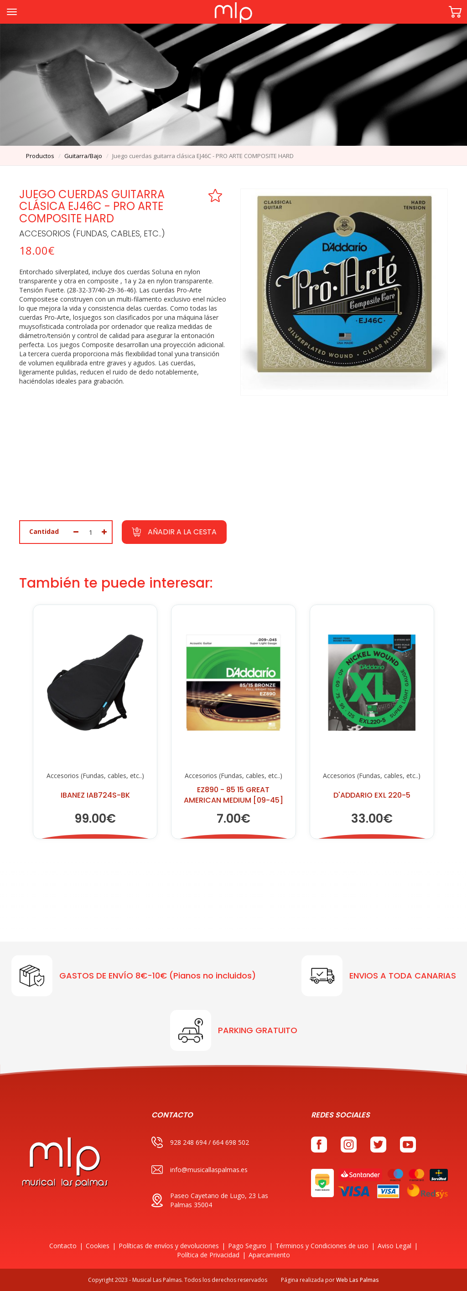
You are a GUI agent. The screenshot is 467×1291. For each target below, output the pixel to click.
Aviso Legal (394, 1245)
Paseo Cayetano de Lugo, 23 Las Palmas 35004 (209, 1200)
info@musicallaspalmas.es (199, 1169)
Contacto (63, 1245)
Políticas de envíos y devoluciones (169, 1245)
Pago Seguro (247, 1245)
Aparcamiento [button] (269, 1254)
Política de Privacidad (208, 1254)
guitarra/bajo (83, 156)
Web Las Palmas (357, 1280)
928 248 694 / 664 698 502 (200, 1142)
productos (40, 156)
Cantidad (44, 531)
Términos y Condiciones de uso (321, 1245)
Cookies (97, 1245)
